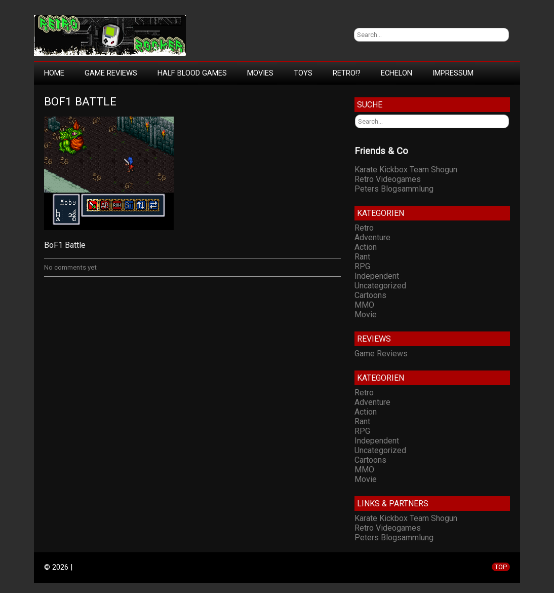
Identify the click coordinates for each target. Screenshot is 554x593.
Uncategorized (380, 285)
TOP (500, 567)
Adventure (372, 237)
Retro (364, 228)
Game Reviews (111, 73)
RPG (362, 266)
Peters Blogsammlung (393, 189)
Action (365, 247)
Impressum (452, 73)
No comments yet (70, 267)
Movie (365, 314)
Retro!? (347, 73)
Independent (376, 276)
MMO (364, 305)
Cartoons (370, 295)
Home (54, 73)
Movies (260, 73)
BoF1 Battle (80, 101)
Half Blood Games (192, 73)
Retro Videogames (387, 179)
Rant (362, 257)
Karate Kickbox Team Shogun (405, 169)
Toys (303, 73)
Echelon (396, 73)
